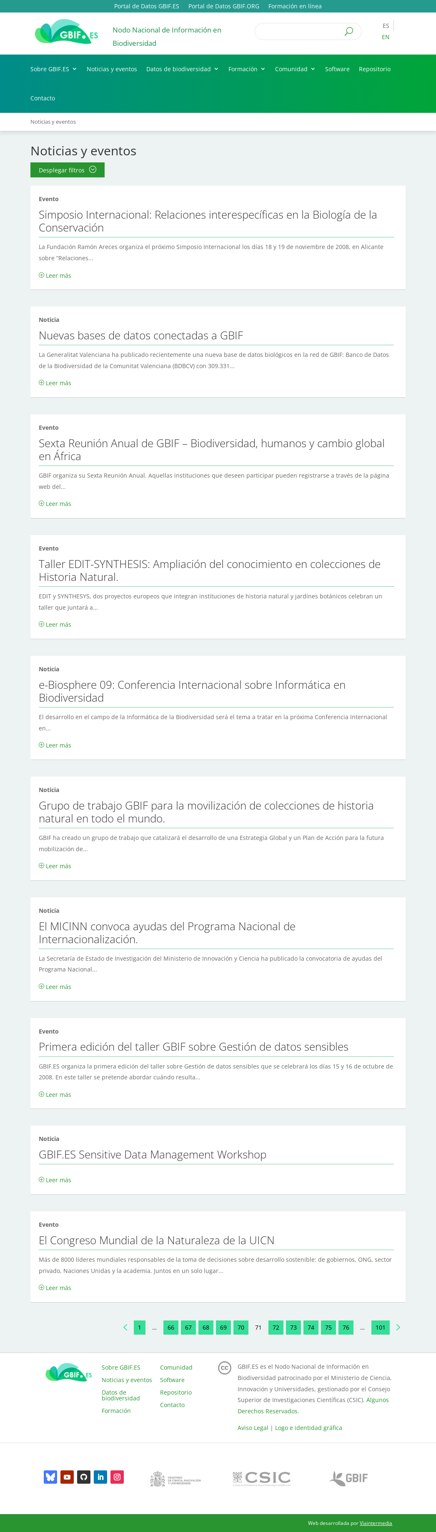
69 (223, 1327)
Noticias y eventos (112, 69)
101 (381, 1327)
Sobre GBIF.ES (49, 69)
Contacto (42, 98)
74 (311, 1327)
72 (276, 1327)
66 (171, 1327)
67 (188, 1327)
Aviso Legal (253, 1428)
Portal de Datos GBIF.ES (146, 6)
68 (206, 1327)
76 (346, 1327)
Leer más (58, 275)
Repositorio (375, 69)
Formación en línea (295, 6)
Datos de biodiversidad (178, 69)
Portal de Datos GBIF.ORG (223, 6)
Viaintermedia (376, 1523)
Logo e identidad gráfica (308, 1428)
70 (241, 1327)
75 (328, 1327)
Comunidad (291, 69)
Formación (243, 69)
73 (293, 1327)
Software (337, 69)
